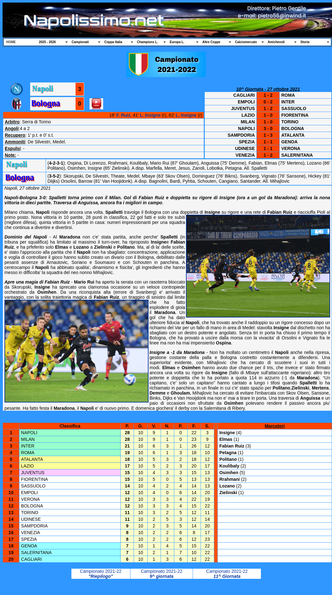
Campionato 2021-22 (101, 571)
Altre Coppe (212, 42)
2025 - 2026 (47, 42)
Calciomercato (246, 42)
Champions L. (147, 42)
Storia (305, 42)
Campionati (80, 42)
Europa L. (177, 42)
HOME (11, 42)
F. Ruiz (123, 115)
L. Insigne (150, 115)
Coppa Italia (113, 42)
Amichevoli (276, 42)
